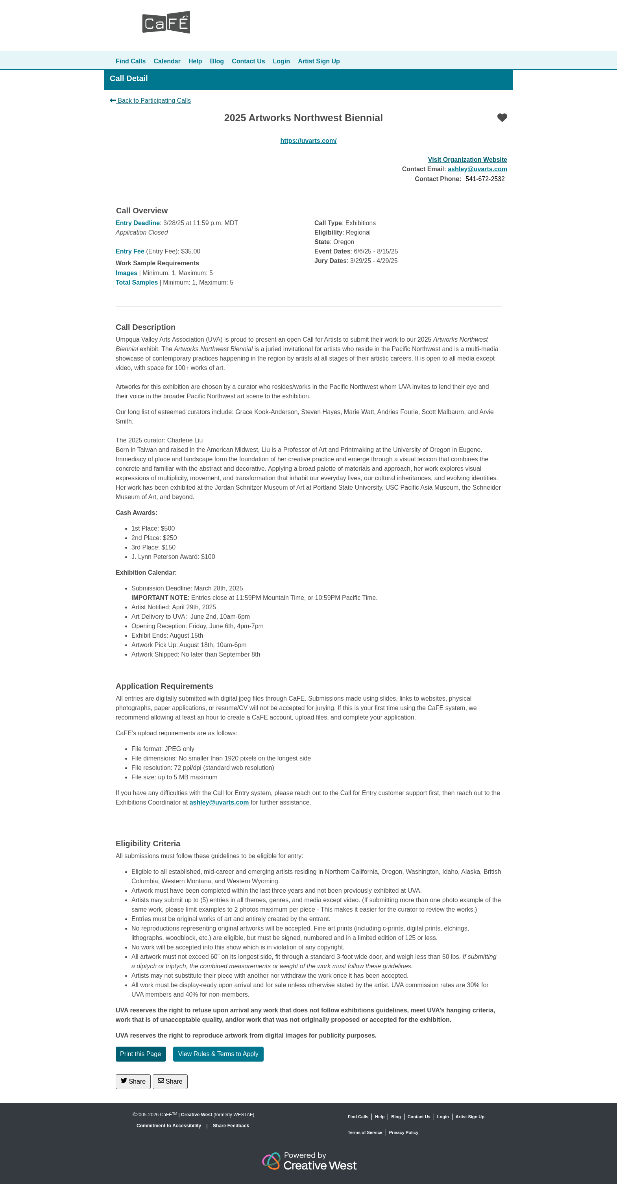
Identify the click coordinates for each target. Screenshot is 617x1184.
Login (281, 61)
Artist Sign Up (319, 61)
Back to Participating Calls (150, 100)
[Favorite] (502, 117)
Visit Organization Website (467, 159)
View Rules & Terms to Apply (218, 1054)
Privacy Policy (404, 1132)
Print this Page (140, 1054)
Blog (217, 61)
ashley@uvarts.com (477, 169)
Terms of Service (365, 1132)
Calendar (166, 61)
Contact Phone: (438, 179)
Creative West (196, 1114)
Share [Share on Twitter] (133, 1081)
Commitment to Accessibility (170, 1125)
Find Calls (131, 61)
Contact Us (248, 61)
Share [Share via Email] (170, 1081)
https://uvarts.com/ (308, 140)
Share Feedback (231, 1125)
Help (195, 61)
